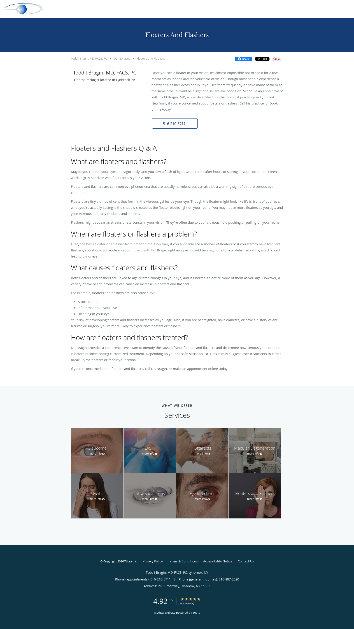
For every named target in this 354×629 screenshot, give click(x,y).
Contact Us (246, 561)
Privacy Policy (153, 561)
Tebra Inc (130, 561)
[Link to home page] (22, 8)
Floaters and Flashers (151, 58)
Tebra (196, 612)
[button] (174, 123)
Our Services (122, 58)
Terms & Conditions (183, 561)
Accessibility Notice (217, 561)
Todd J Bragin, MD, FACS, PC (89, 58)
